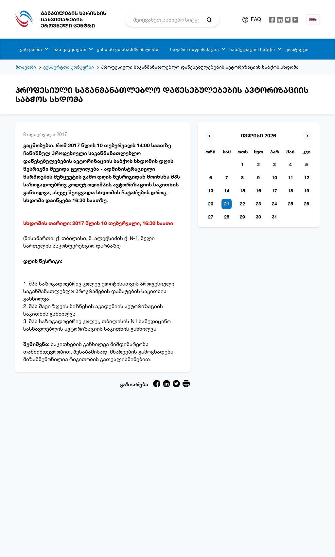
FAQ (256, 19)
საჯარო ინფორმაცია (194, 49)
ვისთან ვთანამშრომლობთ (128, 49)
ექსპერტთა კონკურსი (68, 67)
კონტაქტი (297, 49)
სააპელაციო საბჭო (252, 49)
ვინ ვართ (31, 49)
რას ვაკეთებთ (69, 49)
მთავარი (25, 67)
